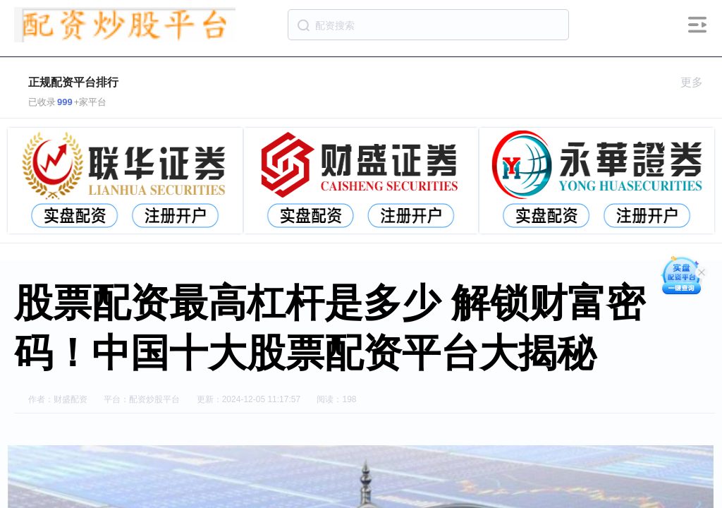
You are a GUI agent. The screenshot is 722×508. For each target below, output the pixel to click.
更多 (697, 82)
